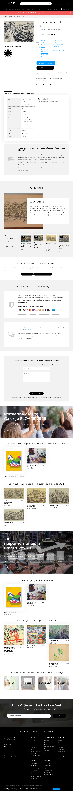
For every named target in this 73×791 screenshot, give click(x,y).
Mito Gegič (47, 772)
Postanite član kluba (43, 274)
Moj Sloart (56, 9)
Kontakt (33, 765)
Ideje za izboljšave (36, 768)
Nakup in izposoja (19, 9)
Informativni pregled (48, 743)
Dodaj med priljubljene (42, 78)
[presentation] (36, 386)
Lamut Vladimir (43, 41)
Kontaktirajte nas (23, 170)
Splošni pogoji (35, 778)
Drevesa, (43, 51)
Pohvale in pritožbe (34, 770)
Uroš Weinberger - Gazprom (54, 641)
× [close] (70, 13)
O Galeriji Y (47, 763)
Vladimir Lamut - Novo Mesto (23, 246)
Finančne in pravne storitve (50, 749)
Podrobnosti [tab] (8, 93)
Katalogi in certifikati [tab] (18, 93)
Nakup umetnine (22, 313)
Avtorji (10, 16)
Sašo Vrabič (47, 765)
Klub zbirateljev (35, 755)
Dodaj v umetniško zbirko (56, 78)
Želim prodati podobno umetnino (58, 49)
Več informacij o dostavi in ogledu (49, 167)
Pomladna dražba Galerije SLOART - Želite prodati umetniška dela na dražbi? (37, 13)
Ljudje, (43, 53)
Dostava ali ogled (44, 313)
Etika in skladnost (36, 776)
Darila (59, 745)
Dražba (33, 747)
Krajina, (43, 49)
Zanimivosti (61, 749)
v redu (56, 789)
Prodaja (28, 9)
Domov (5, 16)
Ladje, (46, 54)
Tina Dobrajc (48, 770)
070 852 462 (28, 329)
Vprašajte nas (36, 393)
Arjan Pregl (47, 768)
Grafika (43, 47)
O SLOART (34, 763)
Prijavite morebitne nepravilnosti (27, 342)
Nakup (33, 740)
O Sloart (40, 9)
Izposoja (33, 743)
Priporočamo (61, 751)
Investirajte (61, 754)
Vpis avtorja (47, 755)
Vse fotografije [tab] (30, 93)
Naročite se (59, 715)
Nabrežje (44, 56)
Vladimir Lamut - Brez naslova (36, 245)
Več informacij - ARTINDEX (15, 567)
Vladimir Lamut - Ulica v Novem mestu (8, 502)
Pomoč (33, 774)
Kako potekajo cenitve (45, 342)
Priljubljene (61, 747)
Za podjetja (61, 756)
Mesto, (48, 49)
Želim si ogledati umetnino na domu (27, 167)
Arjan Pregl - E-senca (10, 476)
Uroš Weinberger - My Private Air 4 (54, 664)
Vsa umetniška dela (9, 246)
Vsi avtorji (54, 220)
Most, (42, 54)
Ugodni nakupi (62, 743)
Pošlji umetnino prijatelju (42, 80)
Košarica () (65, 9)
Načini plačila (33, 313)
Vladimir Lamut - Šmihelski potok (61, 246)
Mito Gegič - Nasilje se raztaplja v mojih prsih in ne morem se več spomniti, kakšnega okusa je (9, 650)
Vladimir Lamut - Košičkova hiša (31, 505)
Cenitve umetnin (49, 746)
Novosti (60, 740)
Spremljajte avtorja (43, 220)
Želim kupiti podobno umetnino (59, 45)
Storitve (34, 9)
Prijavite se (27, 274)
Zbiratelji (49, 9)
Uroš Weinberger (49, 774)
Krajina (43, 44)
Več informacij (64, 789)
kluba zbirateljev (50, 161)
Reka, (47, 53)
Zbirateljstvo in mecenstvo (35, 752)
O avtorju (32, 220)
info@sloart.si (51, 327)
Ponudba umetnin (8, 9)
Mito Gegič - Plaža (32, 646)
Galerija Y (10, 756)
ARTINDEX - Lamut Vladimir (58, 41)
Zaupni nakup (35, 745)
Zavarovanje (55, 313)
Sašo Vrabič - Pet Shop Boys (31, 466)
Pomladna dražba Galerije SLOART (18, 430)
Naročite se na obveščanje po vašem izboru (36, 721)
